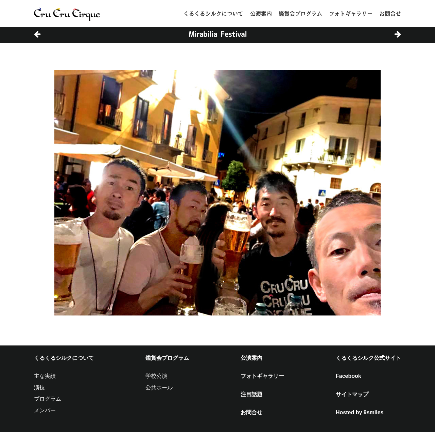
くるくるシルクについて (213, 13)
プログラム (47, 399)
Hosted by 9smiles (360, 412)
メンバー (45, 410)
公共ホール (159, 387)
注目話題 (251, 394)
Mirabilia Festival (218, 34)
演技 (39, 387)
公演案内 (261, 13)
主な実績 (45, 376)
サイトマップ (352, 394)
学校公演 (156, 376)
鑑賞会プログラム (300, 13)
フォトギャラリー (350, 13)
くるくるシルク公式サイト (368, 358)
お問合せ (390, 13)
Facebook (348, 376)
